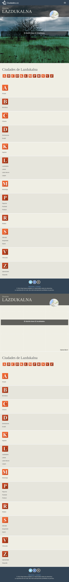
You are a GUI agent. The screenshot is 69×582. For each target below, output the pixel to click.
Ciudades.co (13, 3)
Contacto (38, 286)
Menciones (31, 286)
